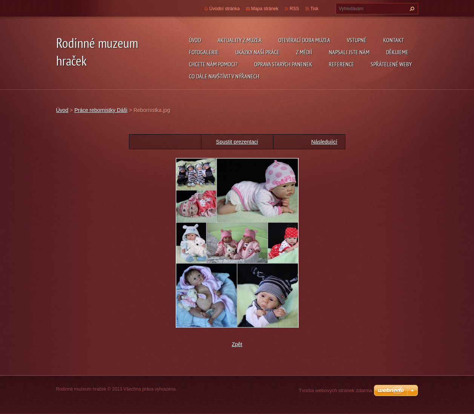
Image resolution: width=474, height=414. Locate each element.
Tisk (314, 8)
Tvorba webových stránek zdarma (335, 390)
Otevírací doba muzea (304, 40)
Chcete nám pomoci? (213, 64)
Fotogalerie (204, 52)
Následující (324, 142)
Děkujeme (397, 52)
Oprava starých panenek (283, 64)
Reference (341, 64)
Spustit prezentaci (237, 142)
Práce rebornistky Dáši (100, 110)
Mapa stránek (265, 8)
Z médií (304, 52)
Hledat (411, 8)
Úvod (195, 40)
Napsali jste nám (349, 52)
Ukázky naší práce (257, 52)
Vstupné (357, 40)
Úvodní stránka (224, 8)
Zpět (237, 344)
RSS (294, 8)
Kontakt (393, 40)
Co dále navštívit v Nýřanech (224, 76)
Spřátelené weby (391, 64)
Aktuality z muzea (240, 40)
